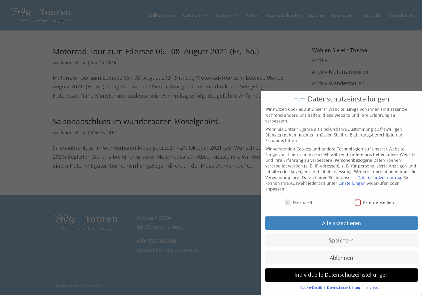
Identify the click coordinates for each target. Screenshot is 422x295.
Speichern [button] (341, 236)
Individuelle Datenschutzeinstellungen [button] (342, 270)
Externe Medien (374, 198)
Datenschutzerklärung (379, 173)
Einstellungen (351, 179)
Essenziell (298, 198)
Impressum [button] (373, 284)
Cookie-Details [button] (311, 284)
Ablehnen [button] (341, 253)
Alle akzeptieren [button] (341, 218)
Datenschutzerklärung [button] (344, 284)
